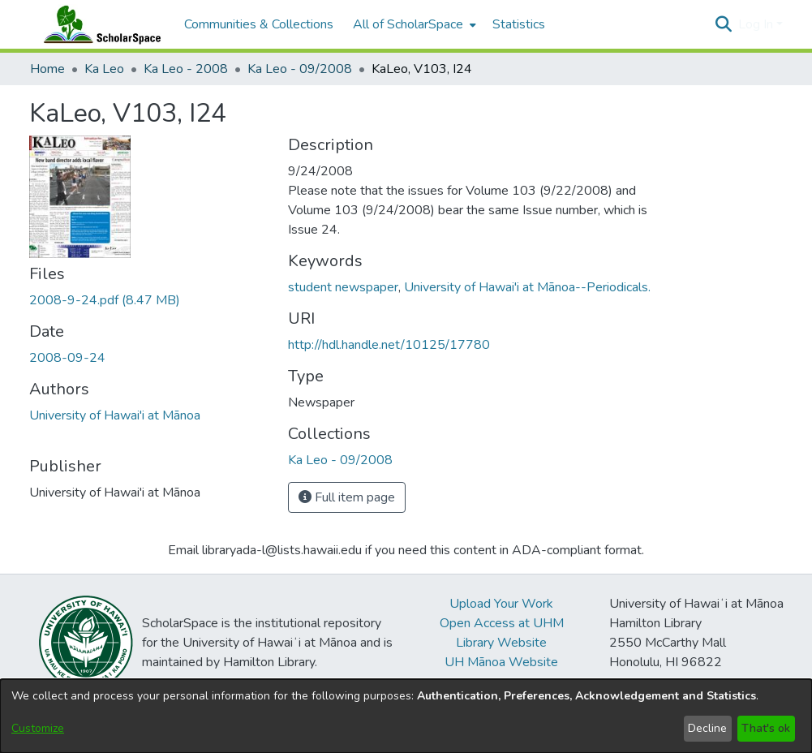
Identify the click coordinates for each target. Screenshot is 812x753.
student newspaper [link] (343, 287)
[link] (104, 300)
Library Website (501, 643)
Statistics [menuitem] (518, 24)
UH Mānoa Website (501, 662)
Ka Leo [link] (104, 69)
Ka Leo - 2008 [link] (186, 69)
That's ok (765, 728)
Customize (37, 728)
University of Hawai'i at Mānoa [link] (114, 415)
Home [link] (47, 69)
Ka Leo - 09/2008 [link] (299, 69)
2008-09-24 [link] (67, 358)
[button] (724, 24)
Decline (707, 728)
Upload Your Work (501, 604)
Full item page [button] (347, 497)
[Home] (99, 24)
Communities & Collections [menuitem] (258, 24)
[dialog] (406, 716)
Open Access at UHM (502, 623)
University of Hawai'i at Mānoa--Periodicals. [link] (527, 287)
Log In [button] (757, 24)
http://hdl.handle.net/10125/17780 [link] (389, 345)
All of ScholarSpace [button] (408, 24)
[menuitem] (413, 24)
